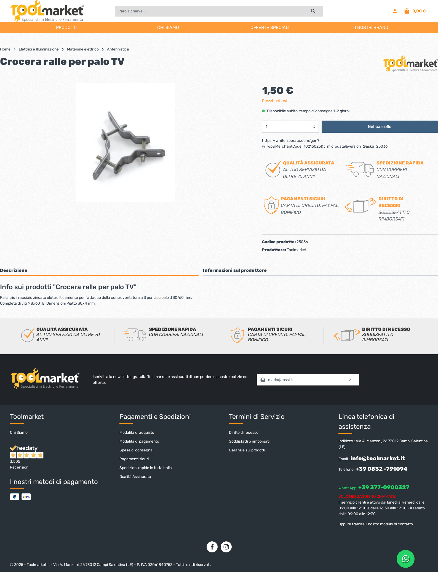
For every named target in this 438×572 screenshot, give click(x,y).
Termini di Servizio (257, 417)
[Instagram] (226, 546)
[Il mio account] (394, 11)
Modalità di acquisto (136, 432)
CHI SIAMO (168, 27)
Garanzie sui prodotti (247, 450)
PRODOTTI (66, 27)
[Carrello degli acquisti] (414, 11)
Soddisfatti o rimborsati (249, 441)
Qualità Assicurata (135, 476)
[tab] (99, 270)
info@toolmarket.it (378, 458)
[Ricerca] (313, 11)
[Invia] (350, 379)
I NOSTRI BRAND (371, 27)
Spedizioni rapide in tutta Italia (145, 467)
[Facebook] (212, 546)
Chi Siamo (19, 432)
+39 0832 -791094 (381, 468)
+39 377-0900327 (383, 487)
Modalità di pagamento (139, 441)
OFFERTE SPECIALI (269, 27)
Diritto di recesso (243, 432)
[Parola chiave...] (209, 11)
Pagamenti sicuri (134, 459)
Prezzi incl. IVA (274, 101)
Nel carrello (380, 126)
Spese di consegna (136, 450)
